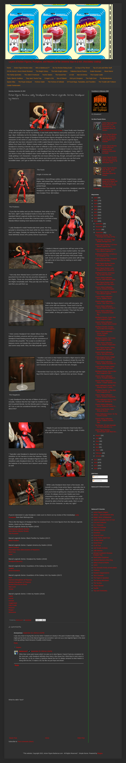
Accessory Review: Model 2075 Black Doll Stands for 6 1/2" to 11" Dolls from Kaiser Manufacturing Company (105, 184)
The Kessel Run (60, 75)
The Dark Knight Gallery (59, 71)
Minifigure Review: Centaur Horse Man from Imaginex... (105, 328)
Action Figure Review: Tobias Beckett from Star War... (105, 348)
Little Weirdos (98, 550)
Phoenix (12, 608)
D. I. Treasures (98, 525)
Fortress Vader (40, 82)
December (99, 224)
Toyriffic (96, 588)
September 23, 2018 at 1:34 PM (41, 651)
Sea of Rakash (62, 78)
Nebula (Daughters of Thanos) (20, 582)
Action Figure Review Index (23, 68)
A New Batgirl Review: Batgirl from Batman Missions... (105, 358)
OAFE (95, 565)
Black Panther (14, 540)
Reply (16, 643)
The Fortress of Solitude (56, 82)
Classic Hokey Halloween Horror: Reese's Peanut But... (106, 344)
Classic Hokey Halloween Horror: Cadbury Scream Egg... (104, 420)
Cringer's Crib (49, 78)
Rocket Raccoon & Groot (18, 584)
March (98, 450)
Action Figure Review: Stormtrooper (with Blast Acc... (106, 431)
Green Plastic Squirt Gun (101, 538)
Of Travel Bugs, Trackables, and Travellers (81, 82)
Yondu (11, 589)
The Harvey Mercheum (101, 580)
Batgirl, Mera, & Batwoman (102, 517)
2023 (96, 206)
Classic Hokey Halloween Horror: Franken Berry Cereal (105, 323)
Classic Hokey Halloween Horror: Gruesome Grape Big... (104, 312)
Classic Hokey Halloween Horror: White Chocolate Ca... (106, 363)
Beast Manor (108, 71)
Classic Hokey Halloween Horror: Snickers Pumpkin (104, 288)
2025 (96, 200)
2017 (96, 459)
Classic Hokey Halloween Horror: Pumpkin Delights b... (105, 377)
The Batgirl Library (42, 71)
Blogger (100, 753)
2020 (96, 215)
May (97, 444)
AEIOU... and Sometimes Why (103, 515)
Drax (10, 577)
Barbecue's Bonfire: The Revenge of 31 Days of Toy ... (106, 236)
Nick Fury (12, 552)
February (99, 453)
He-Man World (98, 540)
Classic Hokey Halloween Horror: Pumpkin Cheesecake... (103, 333)
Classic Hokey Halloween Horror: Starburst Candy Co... (106, 405)
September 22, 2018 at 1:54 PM (33, 633)
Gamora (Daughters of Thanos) (20, 580)
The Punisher (14, 533)
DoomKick (96, 533)
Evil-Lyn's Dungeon (76, 78)
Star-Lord (12, 587)
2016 (96, 462)
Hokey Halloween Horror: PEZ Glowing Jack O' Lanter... (105, 386)
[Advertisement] (47, 719)
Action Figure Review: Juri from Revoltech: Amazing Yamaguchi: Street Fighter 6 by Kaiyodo (109, 137)
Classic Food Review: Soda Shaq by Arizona (104, 410)
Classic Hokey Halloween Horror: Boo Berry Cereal (104, 353)
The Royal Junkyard (25, 82)
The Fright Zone (91, 78)
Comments (97, 480)
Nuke (11, 554)
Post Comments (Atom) (25, 741)
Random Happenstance (101, 573)
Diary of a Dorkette (99, 527)
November (99, 226)
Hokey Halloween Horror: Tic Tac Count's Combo (106, 415)
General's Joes (98, 535)
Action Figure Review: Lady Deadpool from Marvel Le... (105, 269)
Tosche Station (47, 75)
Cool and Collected (99, 522)
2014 (96, 468)
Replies (18, 647)
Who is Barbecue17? (43, 68)
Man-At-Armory (82, 75)
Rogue (11, 610)
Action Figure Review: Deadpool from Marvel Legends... (106, 293)
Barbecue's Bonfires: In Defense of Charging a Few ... (106, 255)
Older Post (81, 738)
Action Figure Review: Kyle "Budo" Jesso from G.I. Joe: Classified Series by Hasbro (109, 171)
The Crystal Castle (96, 75)
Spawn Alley (11, 82)
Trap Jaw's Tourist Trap (33, 78)
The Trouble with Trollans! (107, 82)
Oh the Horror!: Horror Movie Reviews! (20, 71)
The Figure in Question (101, 578)
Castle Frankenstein (13, 85)
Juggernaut (13, 603)
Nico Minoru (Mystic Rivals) (19, 531)
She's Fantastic (98, 575)
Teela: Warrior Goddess (15, 78)
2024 (96, 203)
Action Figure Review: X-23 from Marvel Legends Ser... (106, 245)
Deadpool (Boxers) (15, 561)
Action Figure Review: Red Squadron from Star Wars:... (105, 283)
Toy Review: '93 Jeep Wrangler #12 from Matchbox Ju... (105, 426)
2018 (96, 221)
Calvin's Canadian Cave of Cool (104, 520)
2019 (96, 218)
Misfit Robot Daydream (101, 557)
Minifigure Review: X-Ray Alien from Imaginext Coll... (105, 391)
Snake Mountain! (95, 71)
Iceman (11, 601)
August (98, 435)
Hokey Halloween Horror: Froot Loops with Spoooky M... (105, 400)
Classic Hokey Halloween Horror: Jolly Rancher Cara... (105, 278)
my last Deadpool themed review (50, 130)
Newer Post (13, 738)
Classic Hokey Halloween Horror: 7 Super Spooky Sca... (106, 381)
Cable (11, 596)
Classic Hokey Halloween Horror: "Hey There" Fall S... (105, 302)
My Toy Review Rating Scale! (62, 68)
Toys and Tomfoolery (100, 591)
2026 (96, 198)
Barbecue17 (23, 651)
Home (9, 68)
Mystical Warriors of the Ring (103, 560)
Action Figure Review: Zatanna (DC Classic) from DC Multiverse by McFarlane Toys (109, 159)
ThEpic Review (98, 585)
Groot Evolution (14, 570)
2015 (96, 465)
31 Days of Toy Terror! (82, 68)
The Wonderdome (106, 78)
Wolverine (12, 612)
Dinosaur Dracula (99, 530)
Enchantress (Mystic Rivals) (19, 529)
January (98, 456)
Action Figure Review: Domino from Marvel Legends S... (105, 250)
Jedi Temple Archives (100, 548)
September (99, 232)
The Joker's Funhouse (31, 75)
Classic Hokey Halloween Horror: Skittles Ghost (103, 297)
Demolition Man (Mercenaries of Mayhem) (24, 550)
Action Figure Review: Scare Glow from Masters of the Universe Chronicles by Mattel (109, 149)
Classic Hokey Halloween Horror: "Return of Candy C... (105, 307)
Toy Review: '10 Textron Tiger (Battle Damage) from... (105, 240)
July (97, 438)
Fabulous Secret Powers (79, 71)
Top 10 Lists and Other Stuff (102, 68)
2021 (96, 212)
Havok (11, 598)
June (97, 441)
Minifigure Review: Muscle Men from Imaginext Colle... (105, 372)
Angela (11, 568)
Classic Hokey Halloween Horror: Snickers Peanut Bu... (106, 396)
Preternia (96, 570)
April (97, 447)
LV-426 (71, 75)
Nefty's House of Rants (101, 562)
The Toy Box (97, 583)
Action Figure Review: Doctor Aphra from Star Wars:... (105, 264)
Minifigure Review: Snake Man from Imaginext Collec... (105, 318)
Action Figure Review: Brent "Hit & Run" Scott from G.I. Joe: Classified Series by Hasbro (109, 126)
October (98, 229)
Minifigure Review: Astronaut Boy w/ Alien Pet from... (104, 274)
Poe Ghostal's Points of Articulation (105, 568)
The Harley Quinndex (14, 75)
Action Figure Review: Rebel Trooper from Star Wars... (104, 367)
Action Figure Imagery (100, 512)
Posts (95, 477)
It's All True (97, 545)
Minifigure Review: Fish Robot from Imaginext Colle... (105, 339)
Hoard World (97, 543)
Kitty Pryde (13, 605)
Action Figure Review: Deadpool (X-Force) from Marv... (106, 259)
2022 (96, 209)
